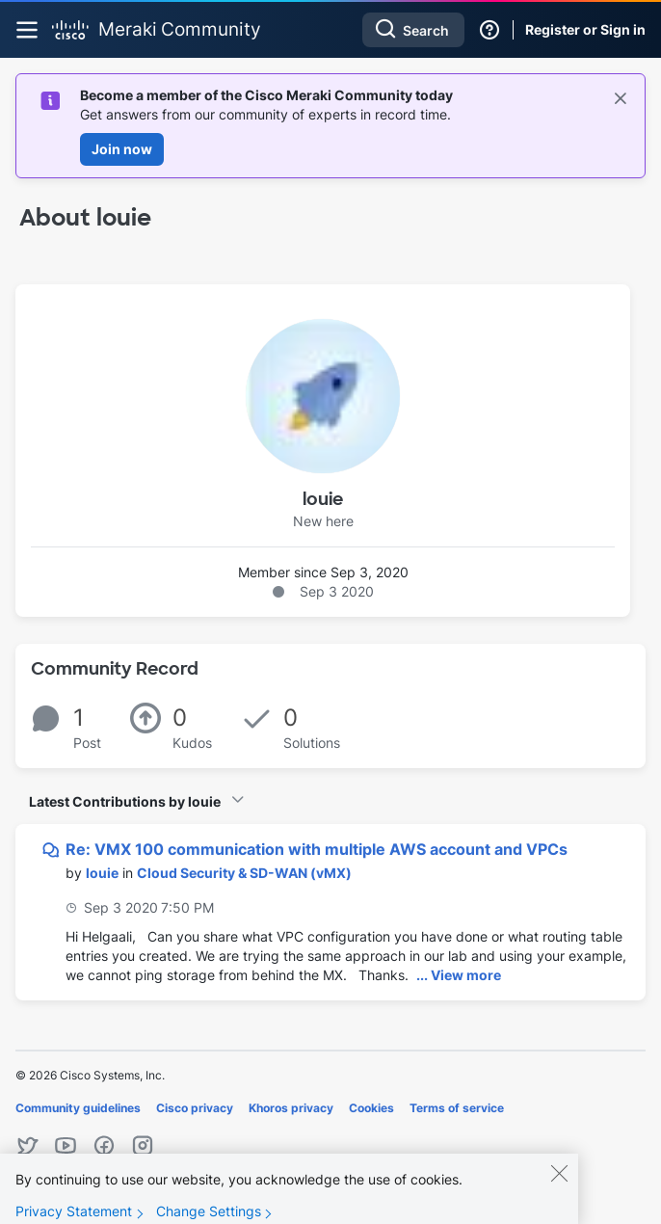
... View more (458, 975)
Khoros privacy (291, 1108)
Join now (122, 149)
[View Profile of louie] (102, 873)
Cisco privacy (194, 1108)
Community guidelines (78, 1108)
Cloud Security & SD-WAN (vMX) (244, 873)
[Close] (558, 1185)
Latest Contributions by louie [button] (125, 801)
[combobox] (413, 30)
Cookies (371, 1108)
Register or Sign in (585, 29)
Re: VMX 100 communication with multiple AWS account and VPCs (317, 849)
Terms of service (457, 1108)
